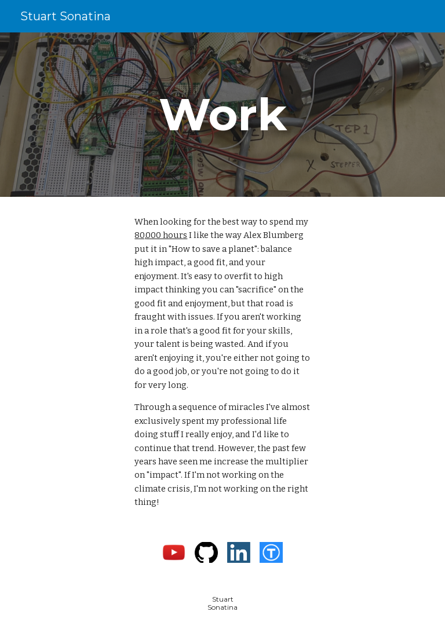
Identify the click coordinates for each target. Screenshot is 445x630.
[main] (222, 115)
